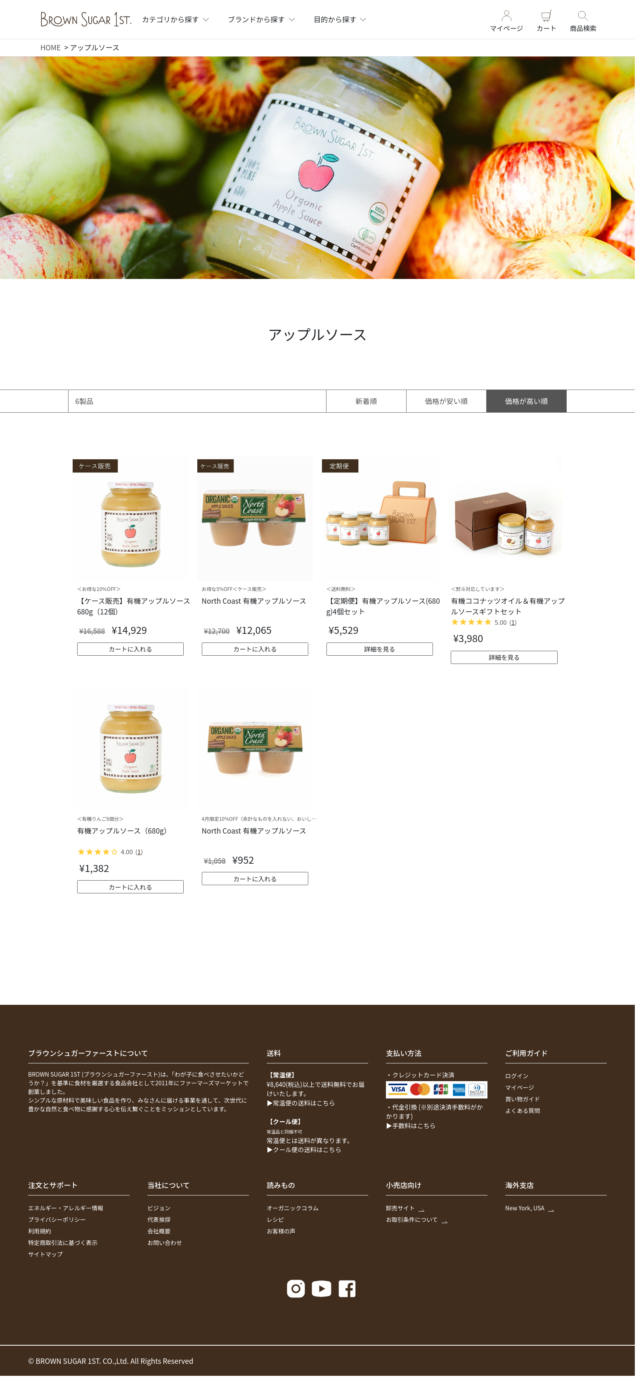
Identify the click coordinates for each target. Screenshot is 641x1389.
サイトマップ (45, 1254)
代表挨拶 (158, 1219)
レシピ (275, 1219)
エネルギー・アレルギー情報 (65, 1208)
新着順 (366, 401)
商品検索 (583, 19)
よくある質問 (522, 1110)
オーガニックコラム (293, 1208)
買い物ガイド (522, 1099)
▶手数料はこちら (411, 1125)
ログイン (516, 1076)
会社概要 (158, 1231)
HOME (50, 47)
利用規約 (39, 1231)
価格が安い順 (446, 401)
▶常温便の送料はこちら (301, 1102)
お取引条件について (416, 1219)
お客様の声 (281, 1231)
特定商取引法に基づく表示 (62, 1242)
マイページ (506, 19)
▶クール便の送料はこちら (304, 1149)
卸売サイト (404, 1208)
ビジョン (158, 1208)
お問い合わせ (164, 1242)
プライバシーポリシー (57, 1219)
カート (546, 19)
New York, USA (529, 1208)
